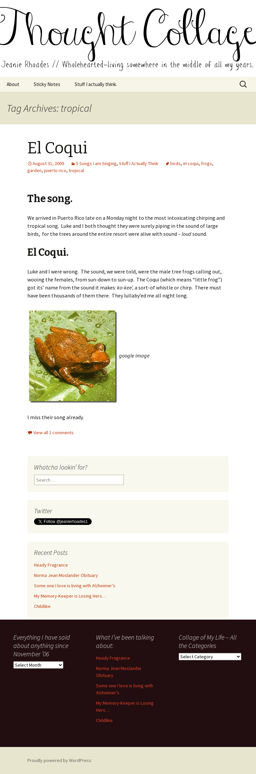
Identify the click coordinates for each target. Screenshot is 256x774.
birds (175, 163)
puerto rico (55, 170)
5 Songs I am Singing (96, 163)
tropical (76, 170)
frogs (206, 163)
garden (34, 170)
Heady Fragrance (51, 565)
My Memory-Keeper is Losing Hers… (70, 596)
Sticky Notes (47, 84)
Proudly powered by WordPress (59, 760)
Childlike (42, 606)
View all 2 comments (53, 433)
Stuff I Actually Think (138, 163)
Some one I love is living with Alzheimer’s (74, 586)
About (13, 84)
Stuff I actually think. (96, 84)
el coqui (191, 163)
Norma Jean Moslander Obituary (66, 575)
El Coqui (57, 148)
